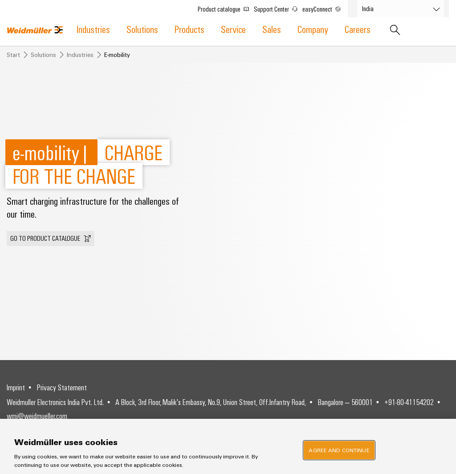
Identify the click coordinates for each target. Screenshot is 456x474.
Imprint (16, 387)
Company (312, 28)
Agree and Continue (339, 450)
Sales (271, 28)
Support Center (279, 7)
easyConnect (324, 7)
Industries (93, 28)
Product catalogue (226, 7)
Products (189, 28)
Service (233, 28)
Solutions (142, 28)
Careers (357, 28)
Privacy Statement (62, 387)
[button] (50, 238)
